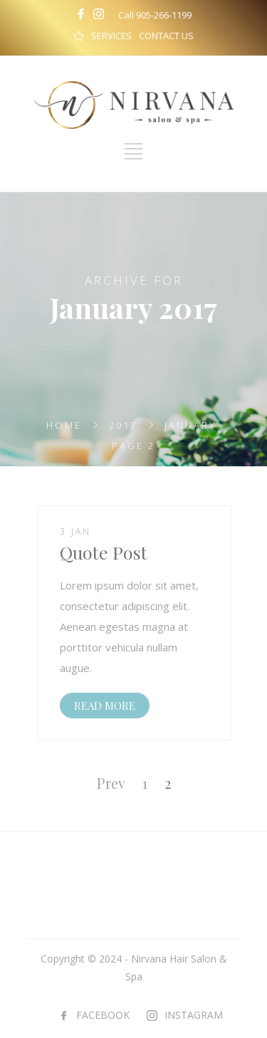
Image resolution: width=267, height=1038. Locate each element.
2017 (123, 425)
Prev (111, 782)
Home (64, 425)
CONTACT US (166, 35)
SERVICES (111, 35)
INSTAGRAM (193, 1015)
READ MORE (104, 705)
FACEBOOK (103, 1015)
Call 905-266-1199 (155, 15)
